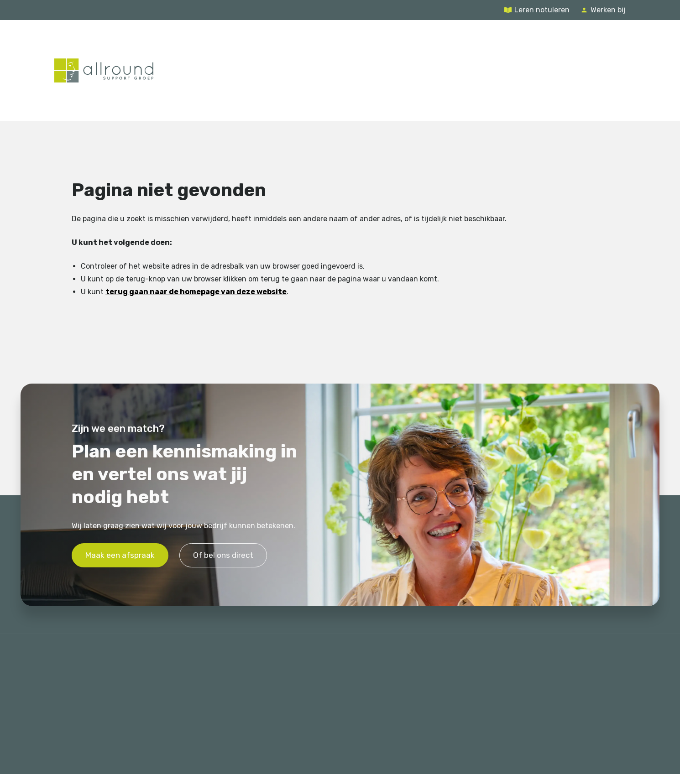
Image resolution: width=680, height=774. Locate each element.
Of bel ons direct (223, 555)
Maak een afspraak (120, 555)
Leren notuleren (542, 9)
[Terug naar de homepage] (103, 70)
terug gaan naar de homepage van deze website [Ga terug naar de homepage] (196, 291)
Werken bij (608, 9)
